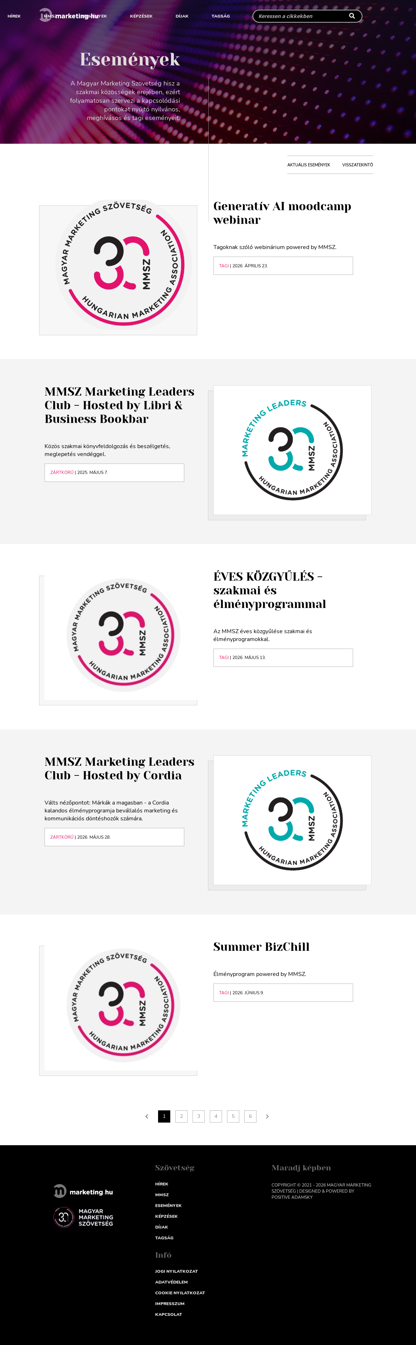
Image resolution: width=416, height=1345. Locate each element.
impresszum (170, 1304)
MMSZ (50, 16)
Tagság (221, 16)
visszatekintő (357, 165)
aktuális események (308, 165)
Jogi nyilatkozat (176, 1271)
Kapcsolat (168, 1314)
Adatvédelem (171, 1282)
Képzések (141, 16)
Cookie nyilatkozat (180, 1293)
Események (93, 16)
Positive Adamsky (292, 1197)
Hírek (14, 16)
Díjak (182, 16)
